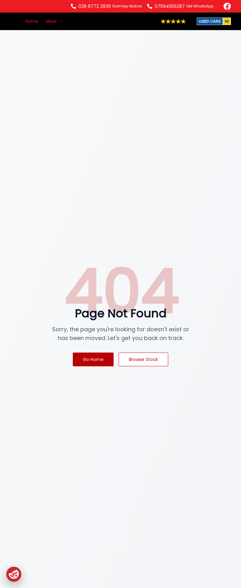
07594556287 (170, 6)
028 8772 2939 (94, 6)
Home (31, 21)
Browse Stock (143, 359)
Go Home (93, 359)
